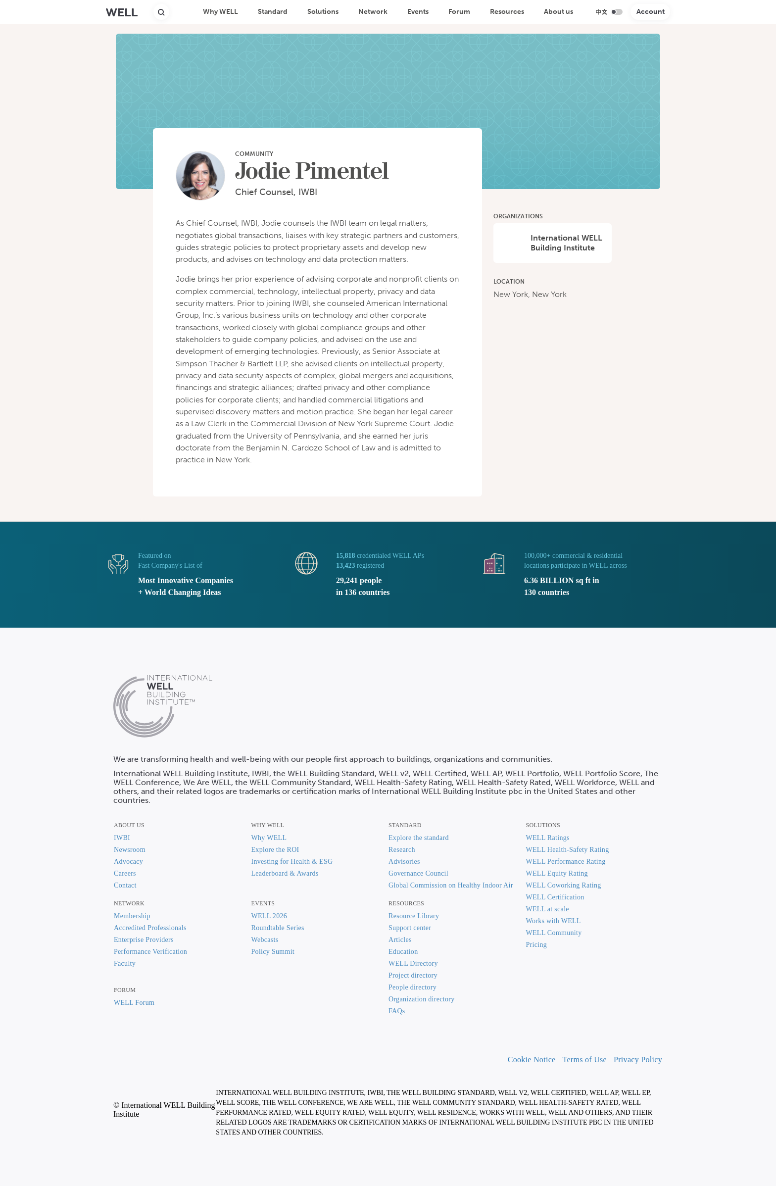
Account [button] (650, 11)
